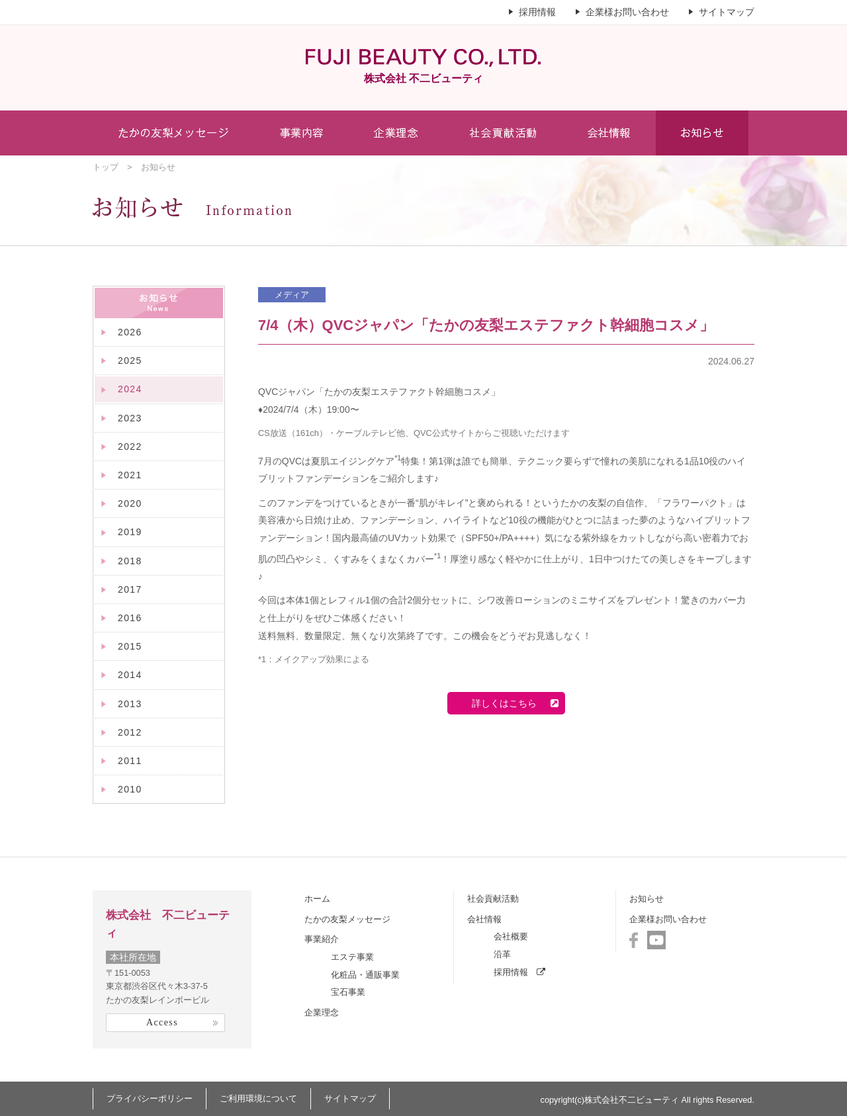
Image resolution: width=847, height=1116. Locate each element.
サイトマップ (726, 12)
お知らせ (646, 899)
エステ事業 (352, 957)
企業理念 (321, 1012)
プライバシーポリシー (150, 1098)
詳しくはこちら (510, 703)
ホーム (317, 899)
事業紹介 (321, 939)
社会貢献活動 (493, 899)
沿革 (502, 954)
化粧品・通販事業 (365, 975)
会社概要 (511, 936)
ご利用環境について (258, 1098)
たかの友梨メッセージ (347, 919)
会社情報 (484, 919)
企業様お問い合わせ (627, 12)
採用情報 (537, 12)
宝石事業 (348, 992)
